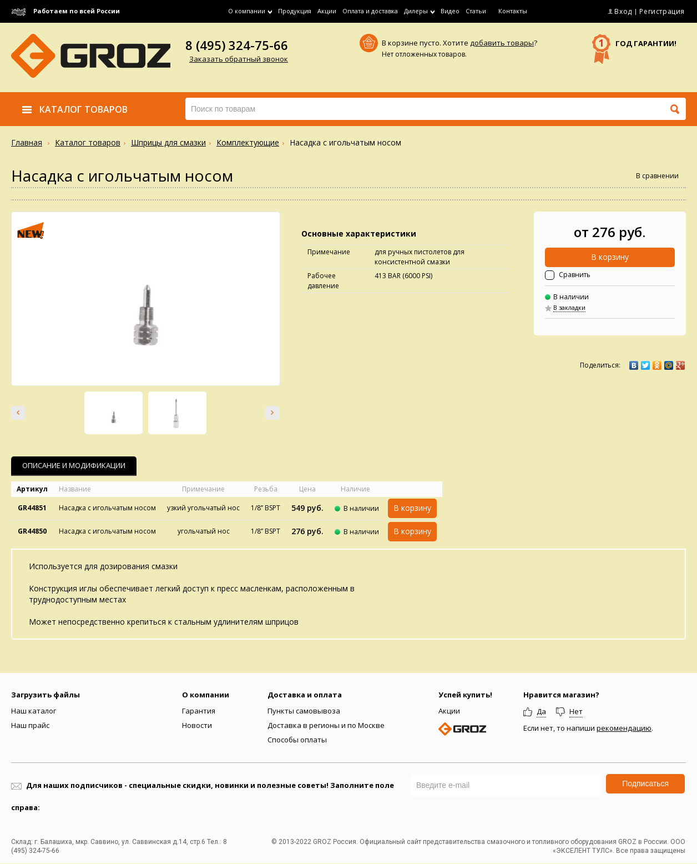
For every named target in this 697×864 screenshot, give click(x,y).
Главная (26, 142)
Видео (450, 11)
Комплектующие (247, 142)
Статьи (476, 11)
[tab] (74, 466)
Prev (18, 413)
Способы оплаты (297, 740)
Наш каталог (33, 711)
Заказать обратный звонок (238, 59)
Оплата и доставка (370, 11)
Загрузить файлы (45, 695)
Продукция (294, 11)
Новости (197, 725)
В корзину (610, 257)
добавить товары (502, 43)
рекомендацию (624, 728)
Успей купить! (465, 695)
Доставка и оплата (304, 695)
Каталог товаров (87, 142)
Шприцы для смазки (168, 142)
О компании (205, 695)
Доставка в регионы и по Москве (326, 725)
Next (272, 413)
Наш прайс (30, 725)
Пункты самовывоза (303, 711)
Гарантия (198, 711)
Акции (326, 11)
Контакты (512, 11)
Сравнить (574, 274)
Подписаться (645, 783)
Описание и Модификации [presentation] (73, 465)
